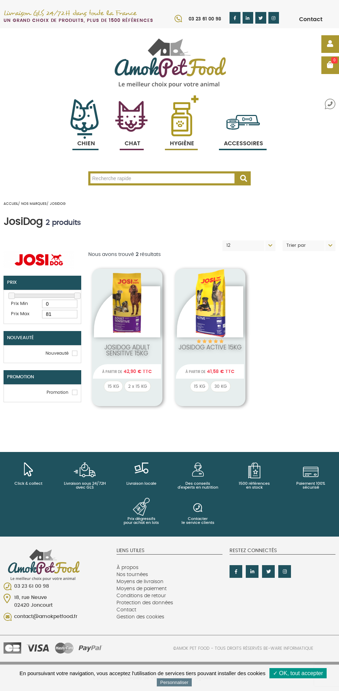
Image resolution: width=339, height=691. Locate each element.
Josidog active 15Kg (210, 347)
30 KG (220, 386)
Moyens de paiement (142, 588)
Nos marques (34, 204)
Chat (132, 135)
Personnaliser (174, 682)
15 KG (113, 386)
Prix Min (19, 303)
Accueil (11, 204)
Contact (310, 19)
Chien (85, 135)
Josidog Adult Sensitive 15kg (127, 350)
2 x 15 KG (137, 386)
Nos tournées (132, 574)
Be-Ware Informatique (288, 648)
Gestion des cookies (140, 616)
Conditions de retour (141, 595)
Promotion (58, 392)
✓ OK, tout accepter (298, 673)
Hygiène (181, 135)
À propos (127, 567)
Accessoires (243, 135)
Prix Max (20, 314)
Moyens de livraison (140, 581)
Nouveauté (57, 353)
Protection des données (145, 602)
